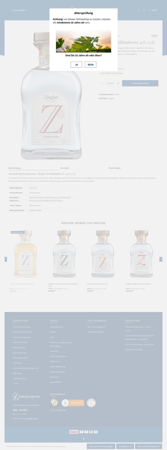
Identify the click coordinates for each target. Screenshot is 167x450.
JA (76, 64)
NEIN (90, 64)
